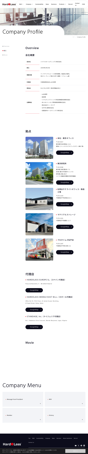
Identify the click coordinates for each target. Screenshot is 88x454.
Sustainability (39, 4)
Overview (6, 46)
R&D (33, 438)
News (47, 4)
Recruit (70, 4)
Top (29, 438)
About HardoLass (67, 438)
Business (54, 4)
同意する (75, 451)
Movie (5, 55)
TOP (73, 37)
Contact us (77, 4)
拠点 (5, 51)
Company (47, 438)
